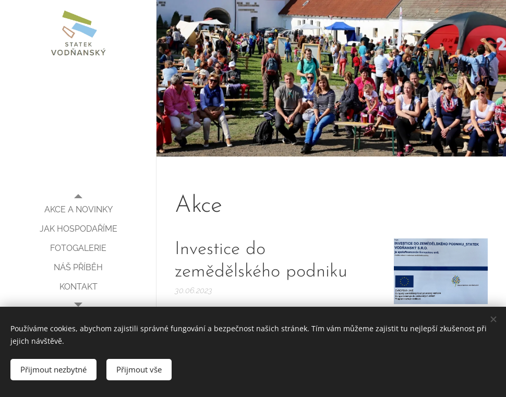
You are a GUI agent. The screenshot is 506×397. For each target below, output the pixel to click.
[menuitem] (78, 209)
